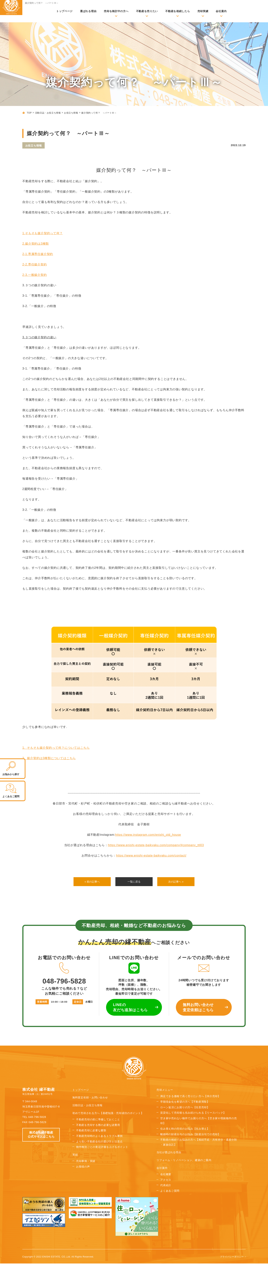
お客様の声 (83, 1167)
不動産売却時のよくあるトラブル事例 (99, 1136)
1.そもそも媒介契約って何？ (42, 233)
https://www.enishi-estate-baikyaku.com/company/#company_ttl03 (156, 845)
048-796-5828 (64, 974)
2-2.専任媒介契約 (34, 264)
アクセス (165, 1180)
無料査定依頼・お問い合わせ (90, 1098)
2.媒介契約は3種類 (35, 243)
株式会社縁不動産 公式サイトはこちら (41, 1135)
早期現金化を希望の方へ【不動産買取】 (185, 1102)
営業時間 (42, 1002)
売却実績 (202, 11)
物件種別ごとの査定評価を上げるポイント (102, 1147)
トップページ (64, 11)
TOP (29, 113)
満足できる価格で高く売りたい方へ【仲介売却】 (190, 1096)
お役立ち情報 (71, 113)
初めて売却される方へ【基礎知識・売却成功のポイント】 (107, 1113)
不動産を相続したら (177, 11)
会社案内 (221, 11)
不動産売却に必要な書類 (91, 1131)
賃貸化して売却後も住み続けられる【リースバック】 (193, 1113)
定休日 (78, 1002)
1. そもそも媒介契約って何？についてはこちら (56, 747)
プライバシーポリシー (232, 1257)
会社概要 (165, 1174)
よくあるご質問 (169, 1191)
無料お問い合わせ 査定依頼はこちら (198, 1008)
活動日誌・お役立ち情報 (48, 113)
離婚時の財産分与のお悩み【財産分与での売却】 (190, 1135)
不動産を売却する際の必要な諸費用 (98, 1125)
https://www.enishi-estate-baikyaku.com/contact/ (151, 855)
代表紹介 (165, 1185)
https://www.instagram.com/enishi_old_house (148, 834)
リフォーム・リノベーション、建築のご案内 (184, 1160)
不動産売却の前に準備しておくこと (98, 1120)
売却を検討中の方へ (116, 11)
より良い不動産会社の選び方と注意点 (99, 1142)
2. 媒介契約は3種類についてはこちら (49, 758)
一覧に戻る (134, 881)
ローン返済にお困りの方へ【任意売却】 (185, 1108)
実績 (75, 1155)
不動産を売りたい (147, 11)
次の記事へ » (175, 881)
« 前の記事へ (92, 881)
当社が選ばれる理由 (169, 1153)
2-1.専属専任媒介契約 (37, 254)
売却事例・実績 (85, 1161)
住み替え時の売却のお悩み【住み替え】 (185, 1129)
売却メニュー (165, 1090)
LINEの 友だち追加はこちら (130, 1008)
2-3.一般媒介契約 (34, 274)
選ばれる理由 (88, 11)
